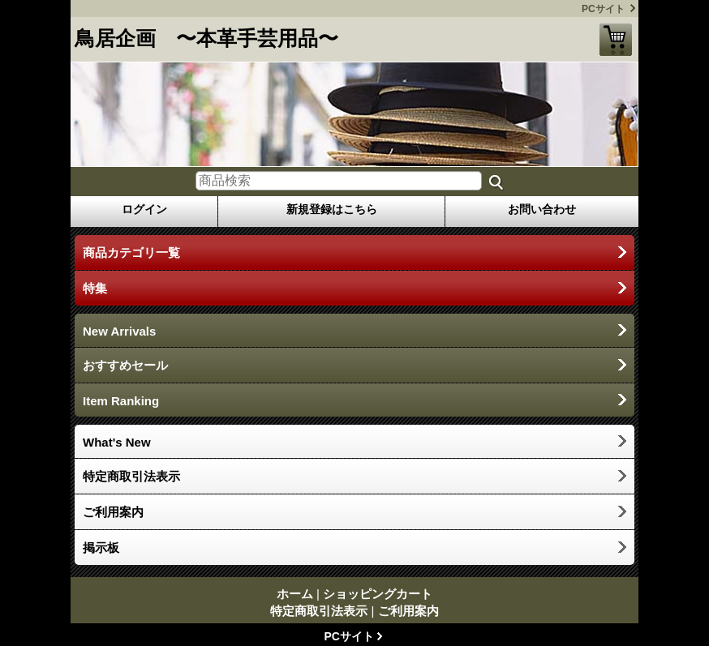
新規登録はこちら (331, 209)
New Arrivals (119, 331)
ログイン (144, 209)
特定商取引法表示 (131, 476)
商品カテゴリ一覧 (131, 252)
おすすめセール (125, 365)
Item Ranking (121, 401)
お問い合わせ (542, 209)
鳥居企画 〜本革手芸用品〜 (206, 38)
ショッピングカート (615, 40)
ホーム (295, 594)
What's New (117, 442)
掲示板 (101, 547)
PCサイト (603, 9)
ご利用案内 (113, 512)
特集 (95, 288)
